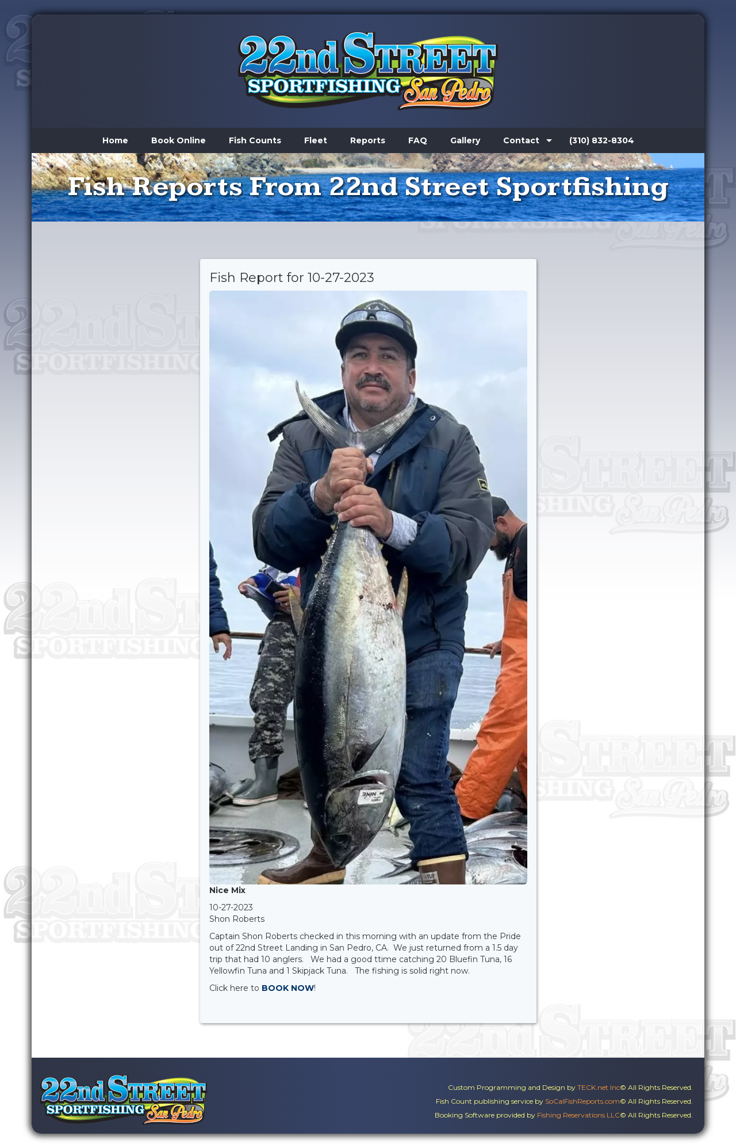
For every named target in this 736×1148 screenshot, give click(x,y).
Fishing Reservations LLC (578, 1115)
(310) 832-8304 (601, 140)
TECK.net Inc (598, 1087)
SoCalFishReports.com (582, 1101)
